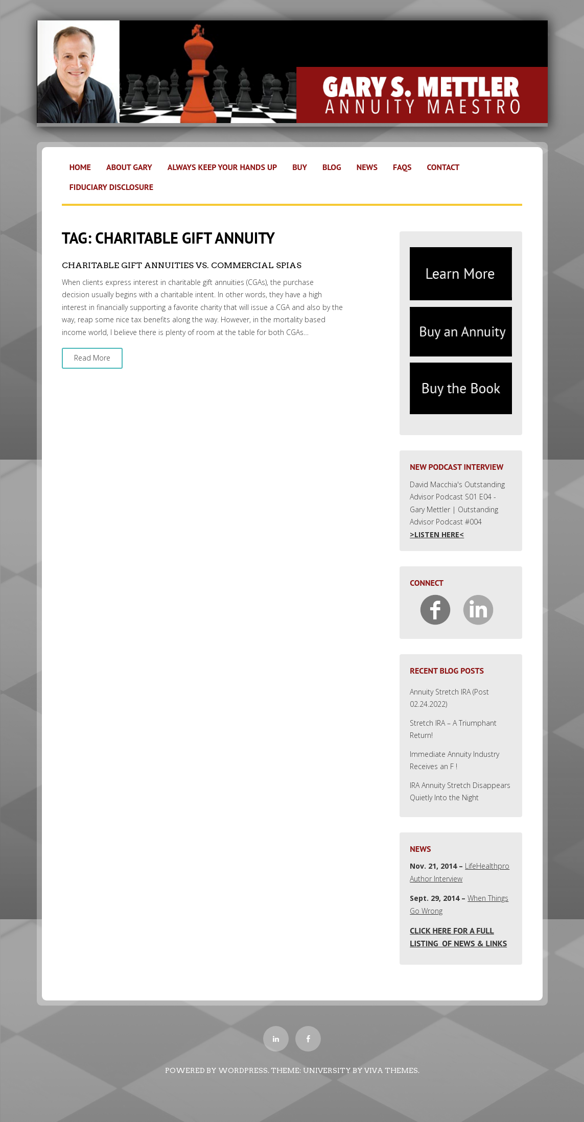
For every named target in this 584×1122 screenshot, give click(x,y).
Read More (92, 358)
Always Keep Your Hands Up (222, 167)
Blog (331, 167)
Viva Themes (391, 1070)
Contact (443, 167)
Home (80, 167)
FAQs (402, 167)
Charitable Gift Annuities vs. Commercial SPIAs (181, 265)
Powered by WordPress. (217, 1070)
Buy (299, 167)
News (367, 167)
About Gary (129, 167)
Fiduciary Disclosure (111, 187)
